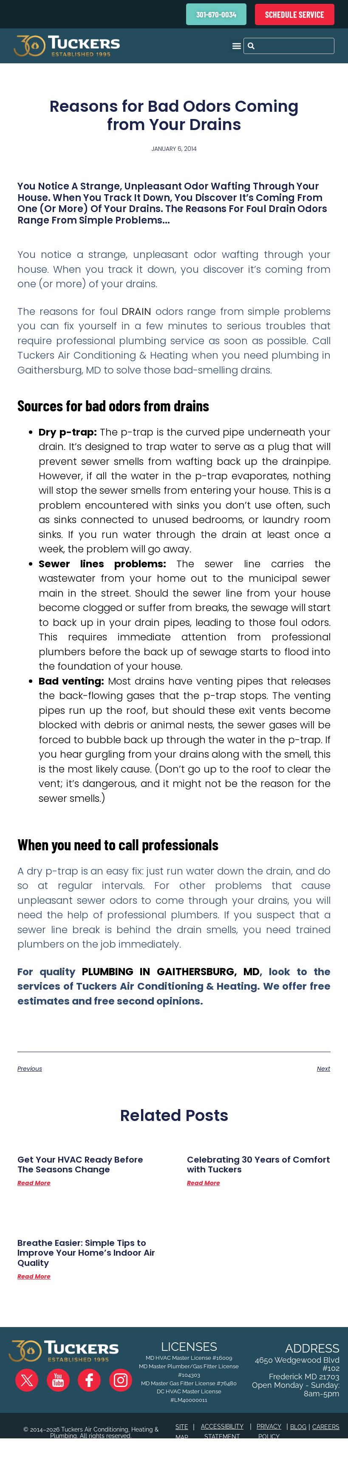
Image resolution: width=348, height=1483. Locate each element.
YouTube (55, 1410)
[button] (236, 46)
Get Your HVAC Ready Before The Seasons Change (87, 1194)
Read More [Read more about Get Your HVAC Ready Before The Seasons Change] (34, 1216)
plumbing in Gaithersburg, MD (171, 997)
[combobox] (288, 46)
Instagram (104, 1410)
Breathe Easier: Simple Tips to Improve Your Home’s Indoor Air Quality (83, 1287)
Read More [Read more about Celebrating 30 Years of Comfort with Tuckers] (203, 1216)
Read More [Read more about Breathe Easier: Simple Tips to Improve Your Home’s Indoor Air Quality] (34, 1314)
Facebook (80, 1410)
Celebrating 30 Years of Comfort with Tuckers (244, 1194)
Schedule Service (294, 14)
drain (136, 319)
